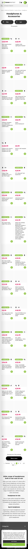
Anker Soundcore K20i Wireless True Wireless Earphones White (20, 289)
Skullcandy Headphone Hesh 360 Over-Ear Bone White (7, 98)
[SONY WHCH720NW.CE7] (21, 112)
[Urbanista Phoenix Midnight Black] (21, 188)
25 (23, 463)
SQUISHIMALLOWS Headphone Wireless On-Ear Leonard (20, 419)
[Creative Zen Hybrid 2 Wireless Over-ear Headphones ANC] (7, 138)
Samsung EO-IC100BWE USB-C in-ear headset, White (7, 288)
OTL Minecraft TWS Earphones (20, 174)
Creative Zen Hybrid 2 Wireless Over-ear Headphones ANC (7, 150)
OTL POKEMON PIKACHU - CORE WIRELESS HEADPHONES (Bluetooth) (6, 444)
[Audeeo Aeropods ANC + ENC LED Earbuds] (21, 431)
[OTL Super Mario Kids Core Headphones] (7, 303)
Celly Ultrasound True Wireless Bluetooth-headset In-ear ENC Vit (20, 98)
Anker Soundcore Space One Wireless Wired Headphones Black (7, 367)
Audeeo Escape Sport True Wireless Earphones (7, 199)
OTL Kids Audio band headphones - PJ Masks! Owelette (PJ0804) (20, 72)
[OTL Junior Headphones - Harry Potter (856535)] (21, 327)
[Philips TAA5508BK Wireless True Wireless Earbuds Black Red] (21, 355)
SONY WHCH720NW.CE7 (19, 123)
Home (2, 10)
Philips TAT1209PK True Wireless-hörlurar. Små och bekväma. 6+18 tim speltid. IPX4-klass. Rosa (7, 340)
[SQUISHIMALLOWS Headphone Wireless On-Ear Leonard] (21, 407)
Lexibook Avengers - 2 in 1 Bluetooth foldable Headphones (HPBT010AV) (7, 124)
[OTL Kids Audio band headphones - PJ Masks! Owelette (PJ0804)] (21, 60)
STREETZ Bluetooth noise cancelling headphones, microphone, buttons (20, 393)
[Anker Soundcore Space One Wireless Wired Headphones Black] (7, 355)
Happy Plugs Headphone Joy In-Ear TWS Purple (7, 175)
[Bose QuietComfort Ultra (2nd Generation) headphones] (7, 34)
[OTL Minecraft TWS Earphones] (21, 163)
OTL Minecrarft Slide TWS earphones (7, 418)
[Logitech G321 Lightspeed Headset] (21, 34)
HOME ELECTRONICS (9, 10)
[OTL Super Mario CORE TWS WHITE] (7, 212)
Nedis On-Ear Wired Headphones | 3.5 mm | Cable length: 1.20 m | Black (7, 393)
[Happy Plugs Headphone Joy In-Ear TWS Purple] (7, 163)
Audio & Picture (18, 10)
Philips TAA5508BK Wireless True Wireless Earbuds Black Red (20, 366)
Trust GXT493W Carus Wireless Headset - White (20, 314)
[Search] (14, 5)
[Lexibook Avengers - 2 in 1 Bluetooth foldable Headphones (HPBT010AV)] (7, 112)
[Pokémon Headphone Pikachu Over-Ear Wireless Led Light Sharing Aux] (21, 250)
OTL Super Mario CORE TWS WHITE (6, 223)
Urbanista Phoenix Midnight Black (19, 198)
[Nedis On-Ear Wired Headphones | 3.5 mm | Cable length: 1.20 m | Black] (7, 381)
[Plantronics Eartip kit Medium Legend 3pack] (7, 60)
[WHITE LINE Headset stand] (21, 138)
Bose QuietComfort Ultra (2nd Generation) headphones (6, 46)
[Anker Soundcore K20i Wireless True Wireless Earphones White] (21, 276)
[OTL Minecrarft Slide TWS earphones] (7, 407)
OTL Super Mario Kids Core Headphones (7, 313)
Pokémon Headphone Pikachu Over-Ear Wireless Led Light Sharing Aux (20, 263)
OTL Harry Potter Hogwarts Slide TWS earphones (7, 262)
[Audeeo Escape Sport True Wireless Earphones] (7, 188)
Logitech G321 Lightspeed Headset (20, 45)
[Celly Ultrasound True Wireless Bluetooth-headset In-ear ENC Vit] (21, 86)
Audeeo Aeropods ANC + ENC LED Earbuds (19, 443)
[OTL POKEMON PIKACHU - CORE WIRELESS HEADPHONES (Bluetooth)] (7, 431)
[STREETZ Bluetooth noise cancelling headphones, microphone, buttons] (21, 381)
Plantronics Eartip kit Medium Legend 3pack (7, 72)
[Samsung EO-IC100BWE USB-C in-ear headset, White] (7, 276)
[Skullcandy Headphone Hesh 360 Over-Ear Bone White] (7, 86)
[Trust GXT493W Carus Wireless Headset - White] (21, 303)
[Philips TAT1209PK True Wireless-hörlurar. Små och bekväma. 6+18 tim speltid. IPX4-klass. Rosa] (7, 327)
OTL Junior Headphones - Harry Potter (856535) (20, 339)
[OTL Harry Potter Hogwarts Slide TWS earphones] (7, 250)
